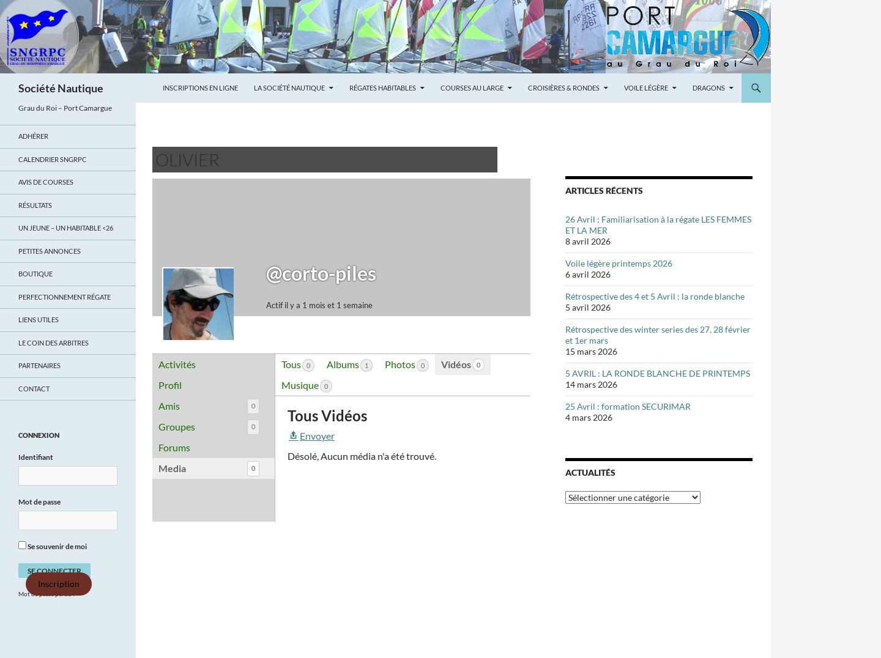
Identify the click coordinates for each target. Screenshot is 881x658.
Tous (297, 365)
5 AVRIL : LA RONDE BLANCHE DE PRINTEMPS (657, 373)
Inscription (59, 584)
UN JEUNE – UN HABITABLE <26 (65, 228)
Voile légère (646, 88)
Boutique (35, 274)
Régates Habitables (382, 88)
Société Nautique (60, 88)
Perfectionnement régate (64, 297)
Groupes (208, 427)
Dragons (709, 88)
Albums (350, 365)
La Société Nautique (289, 88)
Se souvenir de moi (52, 546)
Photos (407, 365)
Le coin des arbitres (53, 343)
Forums (174, 447)
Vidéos (463, 364)
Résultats (35, 205)
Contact (34, 389)
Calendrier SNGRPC (52, 159)
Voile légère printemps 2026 (618, 263)
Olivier (187, 159)
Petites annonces (49, 251)
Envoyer (311, 436)
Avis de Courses (45, 182)
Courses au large (472, 88)
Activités (177, 364)
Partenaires (39, 365)
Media (208, 468)
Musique (306, 386)
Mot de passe (39, 501)
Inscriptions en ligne (200, 88)
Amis (208, 406)
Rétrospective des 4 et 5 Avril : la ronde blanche (655, 296)
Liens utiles (38, 319)
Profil (170, 385)
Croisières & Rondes (564, 88)
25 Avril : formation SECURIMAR (628, 406)
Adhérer (33, 136)
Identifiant (35, 457)
